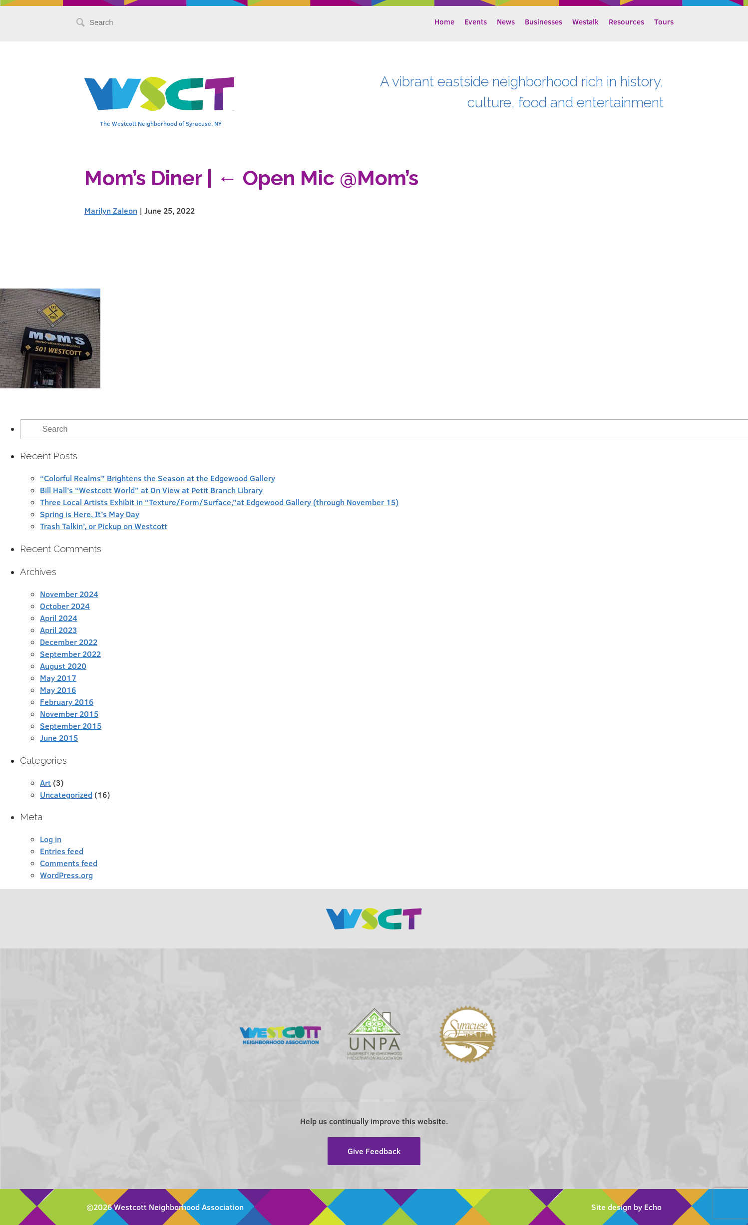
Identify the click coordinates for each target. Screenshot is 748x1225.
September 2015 (70, 725)
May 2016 (58, 689)
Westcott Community (159, 94)
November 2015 (69, 713)
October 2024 (65, 606)
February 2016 (66, 701)
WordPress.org (66, 875)
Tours (664, 21)
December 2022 (68, 641)
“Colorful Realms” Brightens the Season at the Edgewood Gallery (157, 478)
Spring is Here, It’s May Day (89, 514)
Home (444, 21)
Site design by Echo (626, 1207)
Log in (50, 839)
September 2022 (70, 653)
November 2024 (69, 594)
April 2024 (58, 617)
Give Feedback (374, 1151)
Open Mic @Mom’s (317, 178)
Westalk (585, 21)
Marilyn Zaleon (110, 210)
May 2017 (58, 677)
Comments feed (68, 863)
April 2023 (58, 629)
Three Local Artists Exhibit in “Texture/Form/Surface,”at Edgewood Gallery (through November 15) (219, 502)
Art (45, 782)
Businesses (543, 21)
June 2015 (59, 737)
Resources (626, 21)
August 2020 (63, 665)
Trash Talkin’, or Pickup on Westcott (103, 526)
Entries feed (61, 851)
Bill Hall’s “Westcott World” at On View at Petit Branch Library (151, 490)
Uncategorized (66, 794)
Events (475, 21)
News (506, 21)
